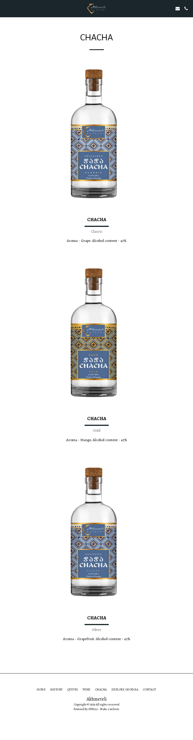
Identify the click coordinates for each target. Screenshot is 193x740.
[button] (6, 8)
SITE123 (93, 709)
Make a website (109, 709)
